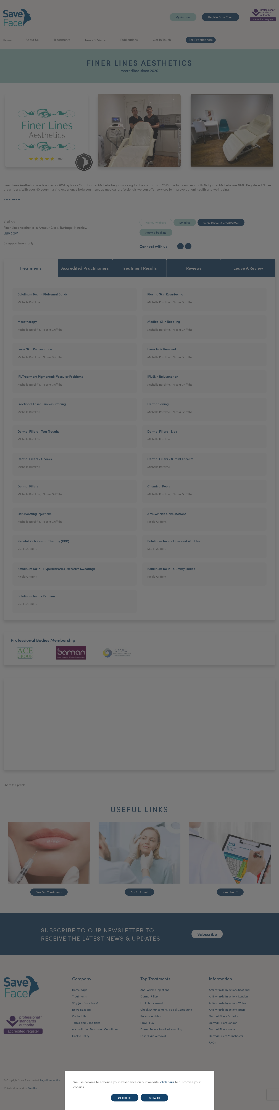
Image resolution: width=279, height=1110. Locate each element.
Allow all (154, 1097)
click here (167, 1082)
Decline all (124, 1097)
